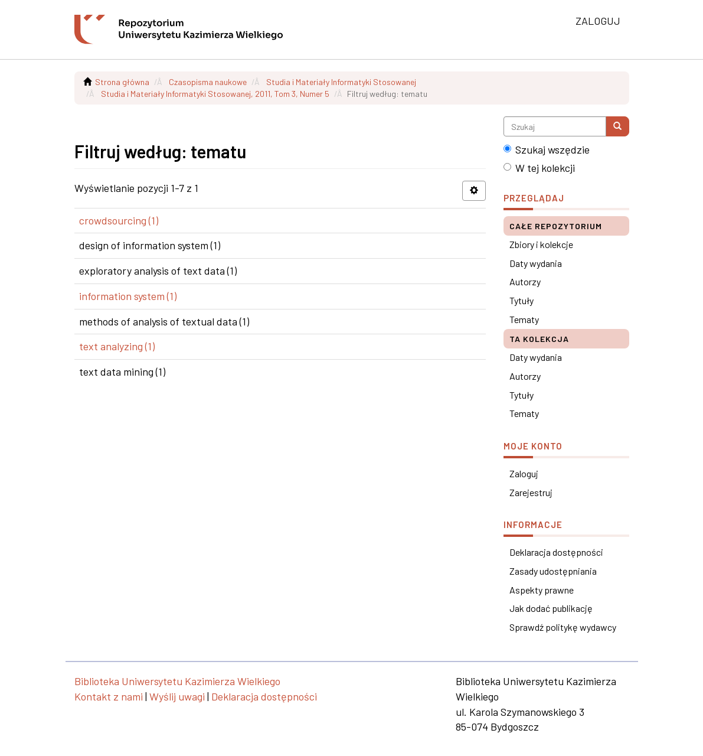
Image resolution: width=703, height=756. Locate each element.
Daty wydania (535, 263)
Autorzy (525, 281)
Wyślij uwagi (177, 696)
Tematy (524, 319)
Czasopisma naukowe (208, 82)
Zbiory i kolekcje (541, 244)
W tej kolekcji (539, 167)
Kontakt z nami (108, 696)
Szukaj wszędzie (546, 149)
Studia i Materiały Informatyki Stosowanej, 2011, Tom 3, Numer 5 (215, 94)
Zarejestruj (530, 492)
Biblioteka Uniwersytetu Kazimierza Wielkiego (177, 680)
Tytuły (521, 300)
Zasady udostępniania (553, 570)
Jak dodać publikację (551, 608)
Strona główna (122, 82)
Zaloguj (523, 473)
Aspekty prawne (541, 589)
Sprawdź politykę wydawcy (562, 627)
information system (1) (127, 295)
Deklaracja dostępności (556, 552)
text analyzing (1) (117, 346)
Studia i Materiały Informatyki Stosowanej (341, 82)
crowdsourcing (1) (118, 220)
